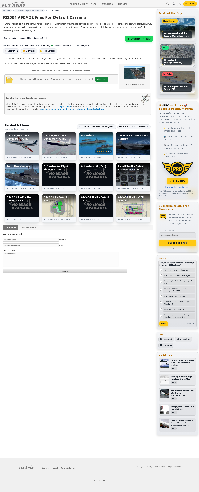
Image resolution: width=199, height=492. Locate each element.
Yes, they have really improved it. (177, 270)
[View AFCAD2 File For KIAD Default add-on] (133, 208)
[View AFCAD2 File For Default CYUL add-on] (96, 208)
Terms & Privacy (68, 468)
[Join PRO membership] (177, 172)
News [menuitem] (95, 3)
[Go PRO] (190, 3)
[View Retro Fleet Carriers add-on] (22, 177)
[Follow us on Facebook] (166, 339)
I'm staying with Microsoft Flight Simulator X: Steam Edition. (177, 316)
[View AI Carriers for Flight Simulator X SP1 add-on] (59, 177)
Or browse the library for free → (177, 187)
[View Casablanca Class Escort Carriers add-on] (133, 146)
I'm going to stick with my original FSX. (178, 282)
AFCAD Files (53, 10)
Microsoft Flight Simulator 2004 (29, 10)
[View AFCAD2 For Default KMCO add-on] (59, 208)
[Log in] (179, 3)
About (55, 468)
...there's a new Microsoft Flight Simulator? (177, 302)
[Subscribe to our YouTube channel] (165, 345)
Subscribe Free (177, 243)
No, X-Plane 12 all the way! (175, 296)
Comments (29, 51)
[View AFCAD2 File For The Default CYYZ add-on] (22, 208)
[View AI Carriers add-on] (96, 146)
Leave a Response (28, 227)
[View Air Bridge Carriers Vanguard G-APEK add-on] (59, 146)
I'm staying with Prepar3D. (175, 309)
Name (62, 239)
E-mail (62, 245)
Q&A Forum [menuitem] (107, 3)
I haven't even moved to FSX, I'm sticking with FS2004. (177, 289)
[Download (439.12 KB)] (139, 39)
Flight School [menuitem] (122, 3)
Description (11, 51)
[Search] (167, 3)
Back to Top (99, 479)
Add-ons (6, 10)
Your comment (9, 250)
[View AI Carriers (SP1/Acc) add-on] (96, 177)
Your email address (166, 230)
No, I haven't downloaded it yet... (177, 275)
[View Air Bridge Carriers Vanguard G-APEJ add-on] (22, 146)
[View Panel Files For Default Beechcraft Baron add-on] (133, 177)
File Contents (48, 51)
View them (102, 79)
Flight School (64, 106)
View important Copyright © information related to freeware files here (61, 70)
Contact (45, 468)
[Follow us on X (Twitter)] (183, 339)
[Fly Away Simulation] (14, 4)
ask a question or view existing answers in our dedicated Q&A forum (72, 109)
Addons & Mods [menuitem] (79, 3)
